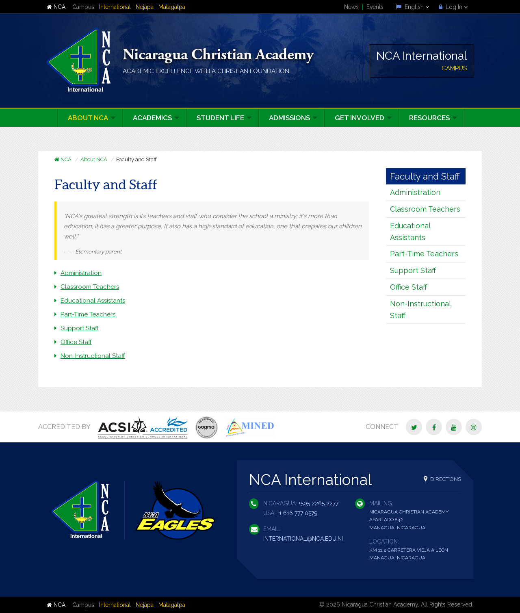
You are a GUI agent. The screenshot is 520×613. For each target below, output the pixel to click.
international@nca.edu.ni (303, 538)
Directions (442, 478)
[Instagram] (474, 427)
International (115, 7)
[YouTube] (454, 427)
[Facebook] (434, 427)
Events (375, 7)
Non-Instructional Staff (93, 356)
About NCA (93, 159)
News (351, 7)
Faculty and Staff (425, 176)
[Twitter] (414, 427)
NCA (56, 7)
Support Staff (80, 328)
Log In (453, 7)
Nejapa (145, 7)
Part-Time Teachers (88, 314)
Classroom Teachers (90, 286)
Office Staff (76, 342)
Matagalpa (171, 7)
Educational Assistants (93, 300)
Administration (81, 273)
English (412, 7)
